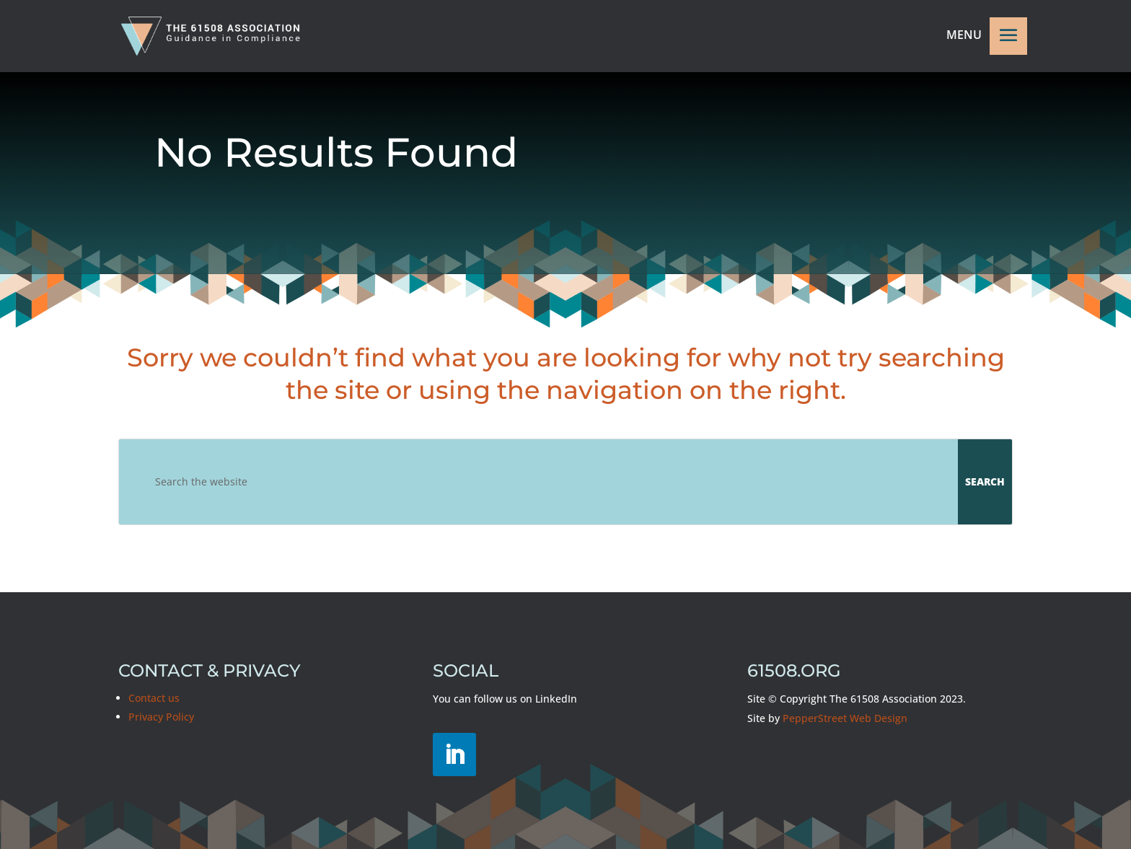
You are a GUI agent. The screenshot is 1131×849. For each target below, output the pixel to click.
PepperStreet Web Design (845, 718)
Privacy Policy (161, 716)
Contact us (154, 698)
